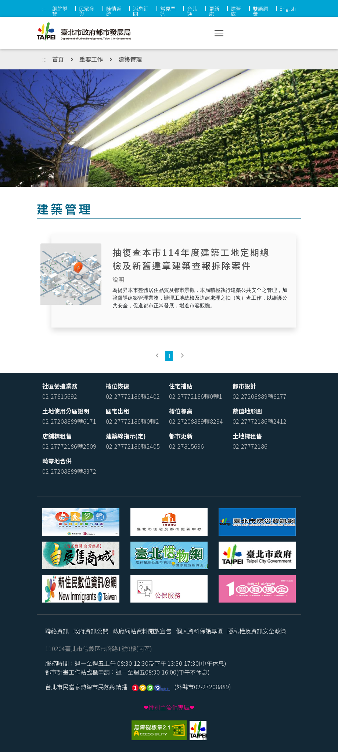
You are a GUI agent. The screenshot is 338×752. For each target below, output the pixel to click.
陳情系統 (114, 11)
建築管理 (130, 59)
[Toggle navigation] (219, 33)
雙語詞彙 (260, 11)
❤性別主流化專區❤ (169, 707)
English (288, 8)
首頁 (58, 59)
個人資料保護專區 (199, 630)
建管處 (236, 11)
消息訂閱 (140, 11)
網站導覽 (60, 11)
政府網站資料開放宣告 (142, 630)
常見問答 (168, 11)
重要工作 (91, 59)
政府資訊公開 (90, 630)
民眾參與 (86, 11)
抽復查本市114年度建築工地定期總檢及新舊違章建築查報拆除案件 (191, 259)
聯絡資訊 (57, 630)
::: (44, 8)
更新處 (214, 11)
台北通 (192, 11)
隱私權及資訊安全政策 (256, 630)
